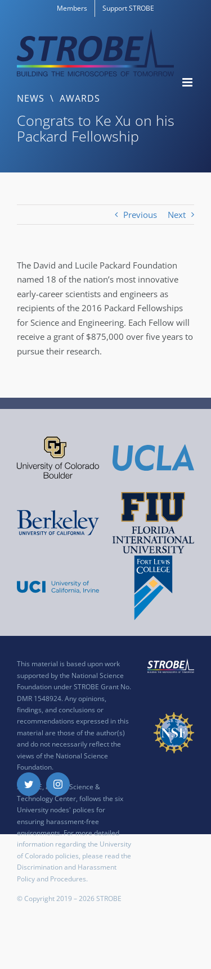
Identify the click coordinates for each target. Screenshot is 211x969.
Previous (140, 214)
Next (177, 214)
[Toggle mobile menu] (188, 82)
